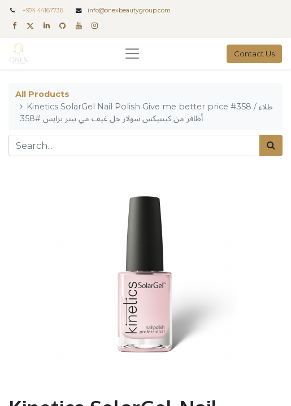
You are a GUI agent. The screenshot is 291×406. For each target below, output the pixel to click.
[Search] (271, 145)
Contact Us (254, 53)
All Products (42, 94)
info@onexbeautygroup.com (129, 10)
